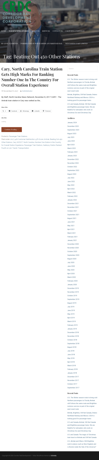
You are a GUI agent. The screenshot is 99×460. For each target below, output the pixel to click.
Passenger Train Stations (18, 136)
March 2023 (71, 148)
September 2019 (73, 299)
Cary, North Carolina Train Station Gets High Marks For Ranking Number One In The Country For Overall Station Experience (31, 77)
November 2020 (73, 248)
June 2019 (71, 310)
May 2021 (70, 226)
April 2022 (71, 189)
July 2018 (70, 351)
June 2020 (71, 266)
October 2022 (72, 167)
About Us (35, 31)
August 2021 (71, 218)
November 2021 (73, 207)
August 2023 (71, 134)
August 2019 (71, 303)
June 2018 (71, 355)
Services (46, 31)
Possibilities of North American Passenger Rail (41, 43)
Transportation (23, 148)
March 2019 (71, 321)
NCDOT (20, 142)
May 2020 (70, 270)
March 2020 (71, 277)
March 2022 (71, 192)
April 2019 (71, 318)
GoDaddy (53, 455)
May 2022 (70, 185)
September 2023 (73, 130)
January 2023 (72, 156)
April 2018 (71, 362)
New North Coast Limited (76, 43)
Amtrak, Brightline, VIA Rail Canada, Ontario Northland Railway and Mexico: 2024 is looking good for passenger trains (82, 97)
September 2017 (73, 388)
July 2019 (70, 307)
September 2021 (73, 215)
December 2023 (73, 126)
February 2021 (72, 237)
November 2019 (73, 292)
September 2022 (73, 170)
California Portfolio (75, 31)
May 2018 (70, 358)
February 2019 (72, 325)
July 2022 (70, 178)
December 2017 (73, 377)
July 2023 (70, 137)
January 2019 (72, 329)
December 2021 (73, 203)
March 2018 (71, 366)
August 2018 (71, 347)
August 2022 (71, 174)
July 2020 (70, 262)
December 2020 (73, 244)
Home (3, 31)
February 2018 (72, 369)
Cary (14, 142)
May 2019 (70, 314)
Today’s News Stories (19, 31)
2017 (12, 139)
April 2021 (71, 229)
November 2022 (73, 163)
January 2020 (72, 285)
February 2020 (72, 281)
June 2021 (71, 222)
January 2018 (72, 373)
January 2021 (72, 240)
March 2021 (71, 233)
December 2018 (73, 332)
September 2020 (73, 255)
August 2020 (71, 259)
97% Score (39, 139)
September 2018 (73, 343)
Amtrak (46, 139)
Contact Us (58, 31)
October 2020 (72, 251)
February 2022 (72, 196)
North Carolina (28, 142)
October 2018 (72, 340)
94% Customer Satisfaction (25, 139)
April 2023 (71, 145)
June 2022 (71, 181)
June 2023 (71, 141)
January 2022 (72, 200)
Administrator (27, 91)
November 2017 (73, 380)
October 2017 (72, 384)
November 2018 (73, 336)
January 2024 (72, 123)
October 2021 (72, 211)
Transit (14, 148)
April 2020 (71, 274)
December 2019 (73, 288)
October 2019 (72, 296)
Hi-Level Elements (9, 43)
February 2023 (72, 152)
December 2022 (73, 159)
